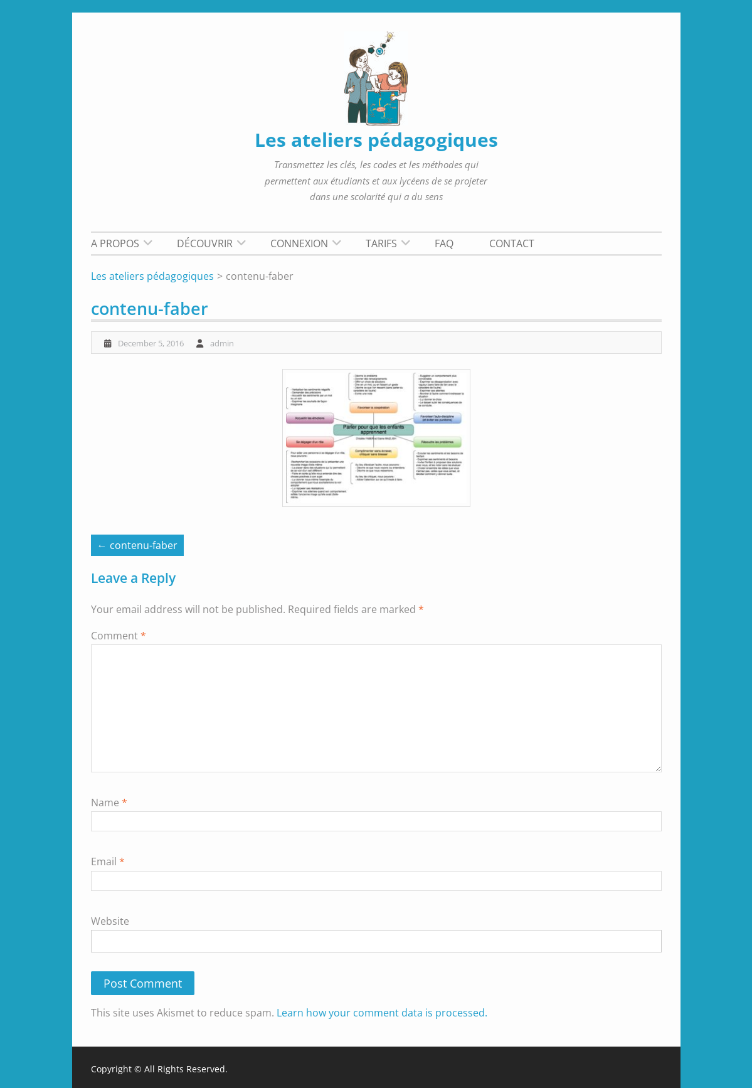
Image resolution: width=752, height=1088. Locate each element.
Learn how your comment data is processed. (382, 1013)
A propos (115, 243)
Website (110, 921)
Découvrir (205, 243)
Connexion (299, 243)
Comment (118, 636)
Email (108, 861)
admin (222, 343)
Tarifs (381, 243)
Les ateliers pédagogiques (376, 139)
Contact (511, 243)
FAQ (444, 243)
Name (109, 802)
